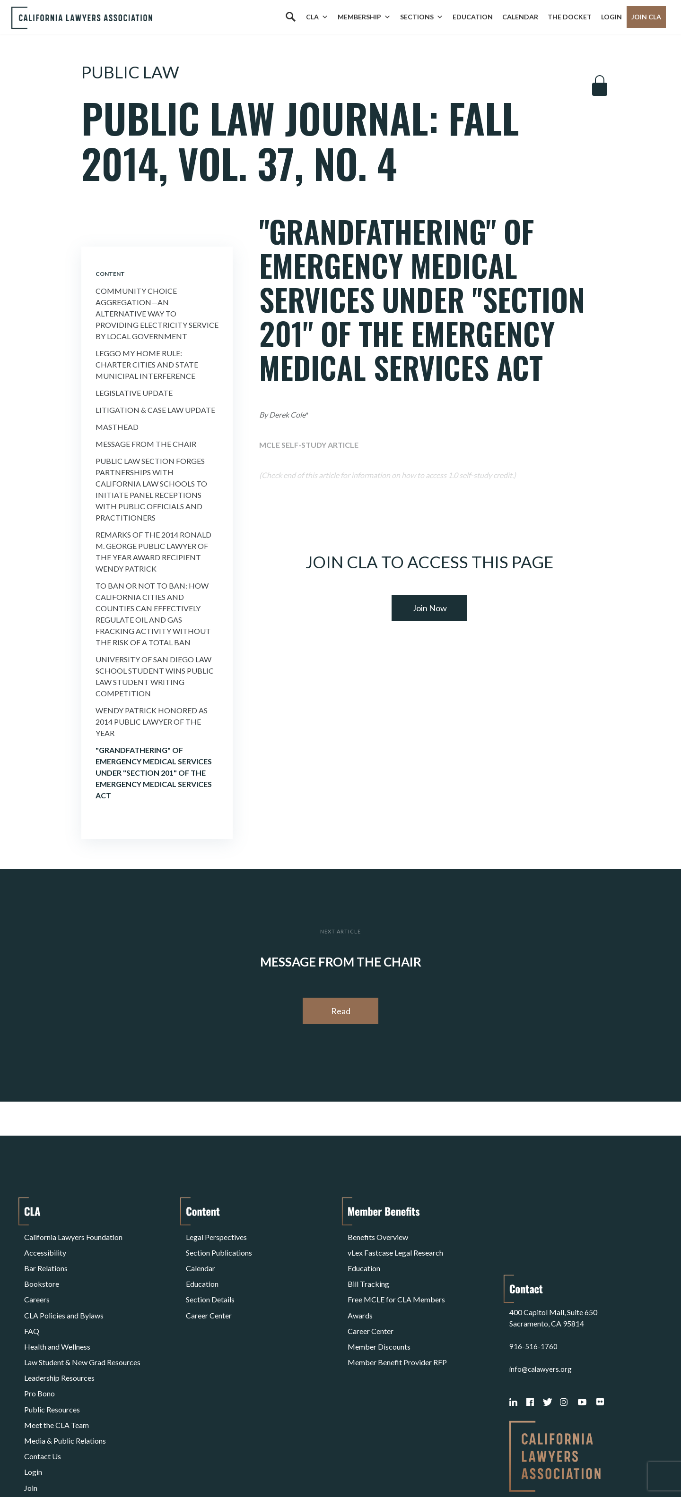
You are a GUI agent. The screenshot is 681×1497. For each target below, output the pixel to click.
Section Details (210, 1279)
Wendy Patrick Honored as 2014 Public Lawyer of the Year (152, 721)
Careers (37, 1279)
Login (611, 17)
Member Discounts (379, 1313)
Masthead (117, 426)
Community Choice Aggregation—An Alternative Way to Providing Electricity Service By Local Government (157, 313)
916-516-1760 (533, 1272)
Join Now (429, 608)
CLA (317, 17)
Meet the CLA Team (56, 1370)
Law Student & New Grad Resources (82, 1325)
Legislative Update (134, 392)
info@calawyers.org (541, 1295)
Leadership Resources (59, 1336)
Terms (65, 1466)
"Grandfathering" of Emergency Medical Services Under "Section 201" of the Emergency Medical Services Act (154, 772)
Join (30, 1415)
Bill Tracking (368, 1268)
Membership (364, 17)
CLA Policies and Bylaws (64, 1291)
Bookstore (41, 1268)
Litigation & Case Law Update (155, 409)
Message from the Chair (146, 443)
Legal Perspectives (216, 1234)
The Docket (570, 17)
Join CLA (646, 17)
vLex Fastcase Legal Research (395, 1245)
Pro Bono (39, 1347)
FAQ (31, 1302)
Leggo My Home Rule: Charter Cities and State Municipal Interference (147, 364)
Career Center (209, 1291)
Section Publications (219, 1245)
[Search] (290, 17)
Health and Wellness (57, 1313)
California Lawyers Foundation (73, 1234)
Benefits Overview (378, 1234)
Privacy (102, 1466)
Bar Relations (46, 1257)
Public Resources (52, 1359)
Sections (421, 17)
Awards (360, 1291)
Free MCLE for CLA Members (396, 1279)
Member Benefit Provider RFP (397, 1325)
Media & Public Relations (65, 1381)
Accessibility (45, 1245)
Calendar (520, 17)
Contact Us (42, 1393)
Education (473, 17)
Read (340, 1011)
